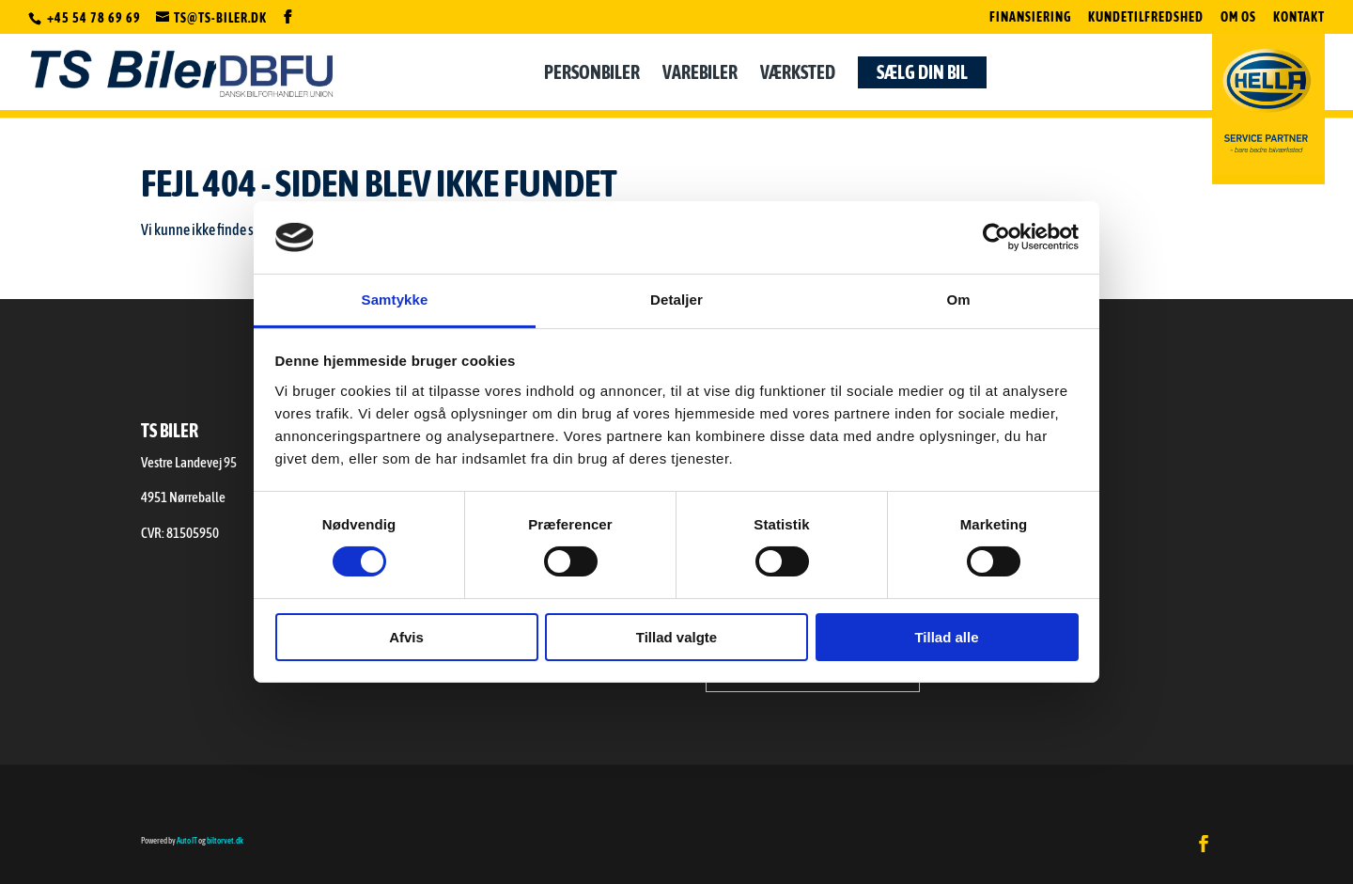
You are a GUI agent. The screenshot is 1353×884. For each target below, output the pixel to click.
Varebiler (700, 79)
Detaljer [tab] (676, 300)
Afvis (406, 637)
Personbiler (592, 79)
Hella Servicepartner (1268, 106)
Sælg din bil (922, 76)
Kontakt (1299, 17)
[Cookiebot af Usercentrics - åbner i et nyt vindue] (996, 237)
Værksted (797, 79)
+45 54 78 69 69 (95, 17)
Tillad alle (946, 637)
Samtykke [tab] (395, 300)
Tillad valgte (676, 637)
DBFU (276, 75)
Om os (1238, 17)
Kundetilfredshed (1146, 17)
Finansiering (1030, 17)
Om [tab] (958, 300)
